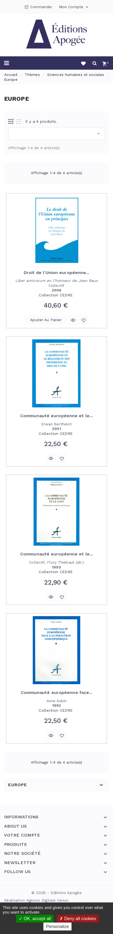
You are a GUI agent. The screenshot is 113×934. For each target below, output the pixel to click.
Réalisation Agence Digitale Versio (36, 900)
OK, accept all (35, 918)
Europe (17, 784)
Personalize (57, 926)
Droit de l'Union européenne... (57, 272)
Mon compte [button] (74, 7)
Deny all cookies (78, 918)
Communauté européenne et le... (56, 415)
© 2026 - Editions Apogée (56, 892)
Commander (41, 7)
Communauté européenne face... (57, 692)
